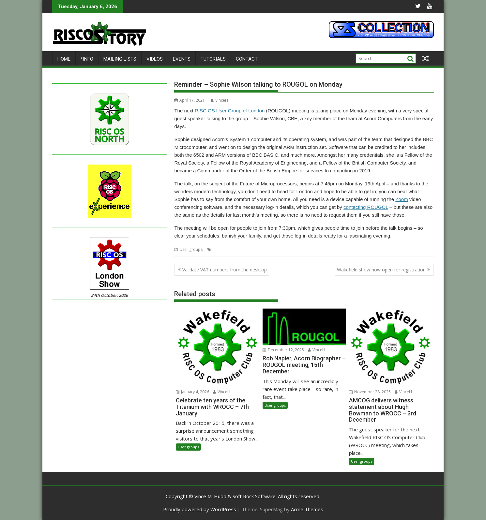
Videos (154, 59)
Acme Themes (307, 509)
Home (63, 59)
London (220, 249)
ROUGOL (238, 249)
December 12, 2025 (283, 350)
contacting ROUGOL (365, 207)
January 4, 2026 (192, 392)
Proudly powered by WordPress (199, 509)
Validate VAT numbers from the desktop (224, 270)
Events (181, 59)
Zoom (401, 199)
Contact (247, 59)
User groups (191, 249)
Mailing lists (119, 59)
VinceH (219, 100)
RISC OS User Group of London (230, 110)
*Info (87, 59)
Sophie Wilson (263, 249)
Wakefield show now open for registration (381, 270)
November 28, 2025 (370, 392)
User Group (289, 249)
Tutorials (213, 59)
